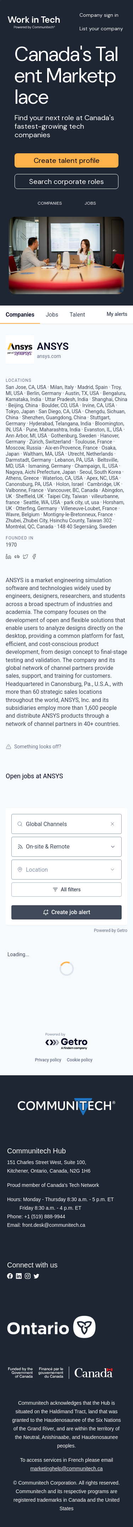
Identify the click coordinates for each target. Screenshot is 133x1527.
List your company (101, 28)
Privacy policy (48, 1059)
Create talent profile (67, 160)
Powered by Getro (110, 930)
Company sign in (98, 15)
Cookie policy (80, 1059)
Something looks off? (33, 746)
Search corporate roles (66, 181)
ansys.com (49, 356)
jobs (52, 314)
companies (20, 314)
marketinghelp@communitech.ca (66, 1468)
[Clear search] (112, 824)
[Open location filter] (112, 869)
